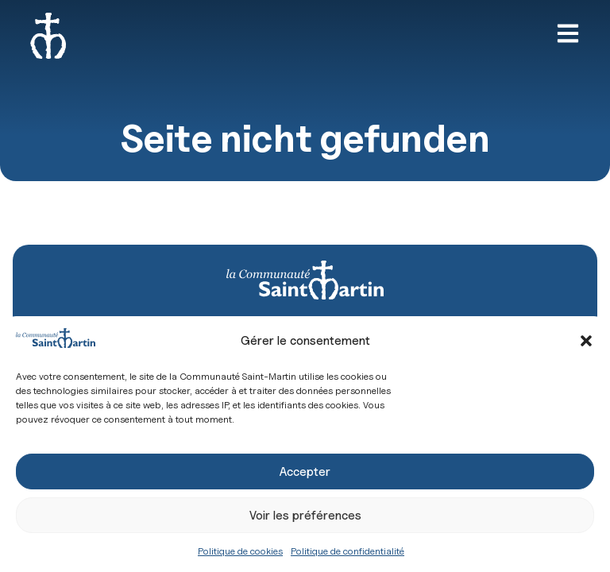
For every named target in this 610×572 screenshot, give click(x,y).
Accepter (305, 472)
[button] (586, 341)
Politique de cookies (240, 551)
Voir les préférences (305, 515)
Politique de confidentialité (347, 551)
